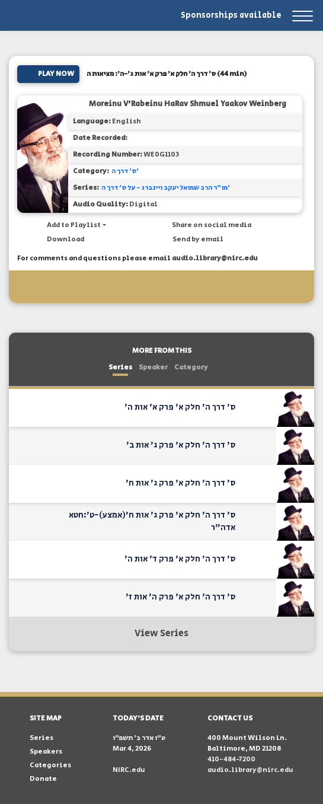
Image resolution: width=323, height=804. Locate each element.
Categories (50, 765)
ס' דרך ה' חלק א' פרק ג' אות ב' (180, 445)
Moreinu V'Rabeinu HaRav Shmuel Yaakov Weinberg (187, 104)
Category (191, 367)
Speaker (153, 367)
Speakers (46, 751)
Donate (43, 779)
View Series (161, 633)
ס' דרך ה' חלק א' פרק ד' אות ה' (179, 559)
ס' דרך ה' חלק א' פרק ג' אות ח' (180, 483)
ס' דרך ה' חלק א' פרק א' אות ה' (179, 407)
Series (120, 367)
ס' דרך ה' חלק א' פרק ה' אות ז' (180, 597)
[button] (70, 225)
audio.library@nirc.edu (215, 258)
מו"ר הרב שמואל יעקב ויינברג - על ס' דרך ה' (165, 188)
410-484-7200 (231, 759)
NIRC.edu (129, 770)
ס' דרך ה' (125, 171)
